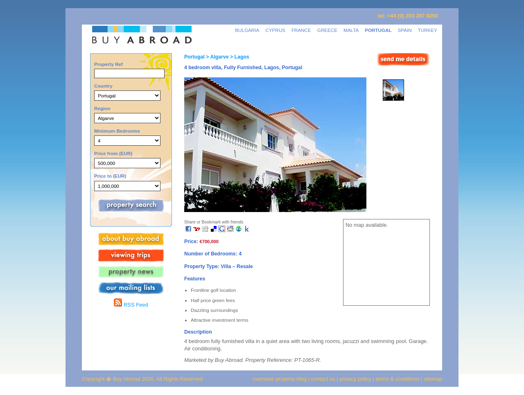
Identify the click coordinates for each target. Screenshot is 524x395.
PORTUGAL (378, 30)
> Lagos (239, 57)
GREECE (327, 30)
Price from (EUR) (113, 153)
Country (103, 85)
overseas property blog (280, 379)
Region (102, 108)
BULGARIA (247, 30)
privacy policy (355, 379)
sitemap (432, 379)
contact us (323, 379)
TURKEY (427, 30)
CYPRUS (275, 30)
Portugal (194, 57)
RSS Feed (131, 305)
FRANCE (301, 30)
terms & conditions (398, 379)
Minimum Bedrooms (117, 130)
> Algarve (217, 57)
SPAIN (405, 30)
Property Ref (108, 64)
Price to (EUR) (110, 175)
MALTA (351, 30)
